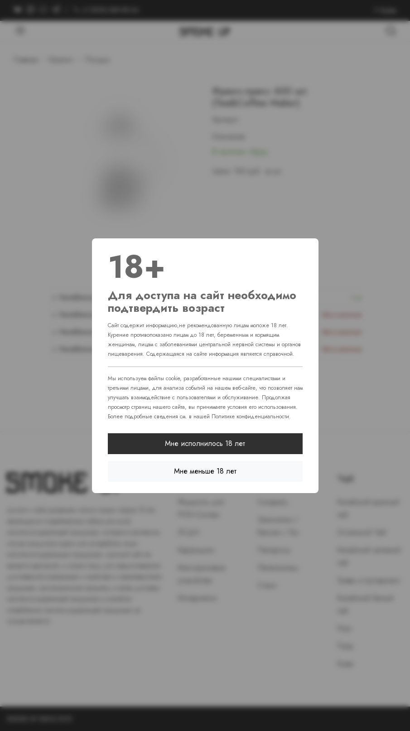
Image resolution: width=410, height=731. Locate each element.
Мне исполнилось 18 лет (205, 443)
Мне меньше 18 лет (205, 471)
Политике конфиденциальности (250, 416)
